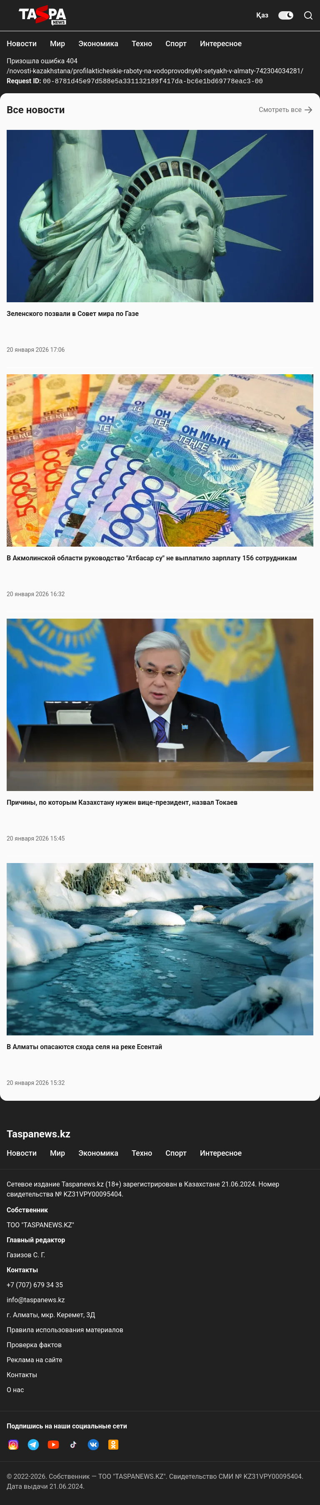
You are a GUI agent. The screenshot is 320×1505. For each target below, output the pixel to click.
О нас (15, 1390)
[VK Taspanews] (93, 1444)
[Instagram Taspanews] (13, 1444)
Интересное (221, 43)
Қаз (262, 15)
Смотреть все (286, 110)
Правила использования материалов (65, 1330)
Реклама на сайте (34, 1360)
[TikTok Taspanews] (73, 1444)
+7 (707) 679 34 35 (35, 1285)
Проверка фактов (34, 1345)
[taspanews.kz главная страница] (42, 15)
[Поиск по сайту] (308, 15)
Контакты (22, 1375)
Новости (22, 43)
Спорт (176, 43)
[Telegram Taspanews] (33, 1444)
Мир (57, 43)
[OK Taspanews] (113, 1444)
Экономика (98, 43)
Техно (142, 43)
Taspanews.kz (38, 1134)
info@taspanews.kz (36, 1300)
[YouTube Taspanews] (53, 1444)
